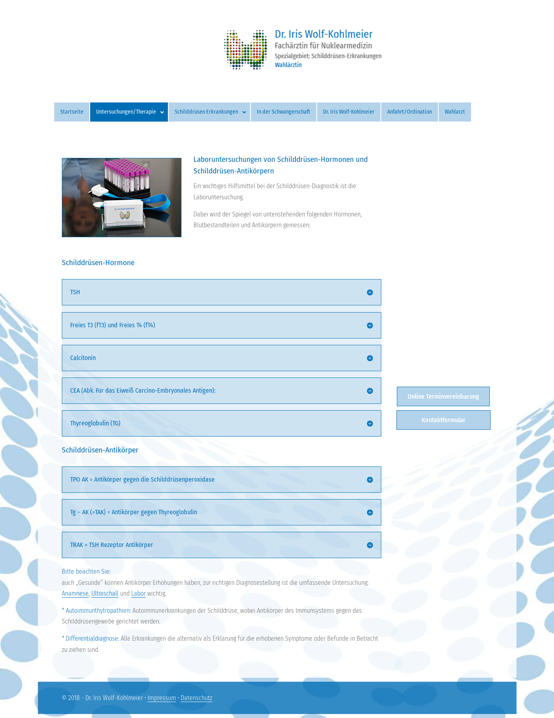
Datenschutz (196, 698)
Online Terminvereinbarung (443, 396)
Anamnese (75, 593)
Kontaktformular (443, 420)
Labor (138, 593)
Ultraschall (104, 593)
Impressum (162, 698)
